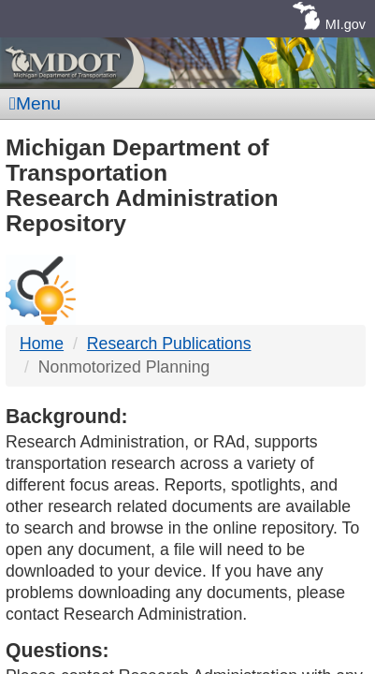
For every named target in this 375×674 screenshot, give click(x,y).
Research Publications (169, 343)
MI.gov (345, 24)
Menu (35, 103)
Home (42, 343)
